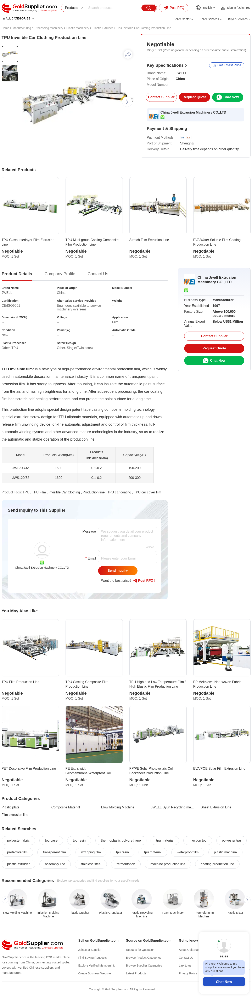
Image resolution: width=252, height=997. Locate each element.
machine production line (167, 864)
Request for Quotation (140, 949)
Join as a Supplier (89, 949)
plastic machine (225, 852)
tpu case (51, 840)
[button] (127, 102)
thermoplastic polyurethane (121, 840)
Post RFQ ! (144, 581)
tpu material (165, 840)
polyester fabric (18, 840)
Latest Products (136, 973)
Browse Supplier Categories (144, 965)
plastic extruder (18, 864)
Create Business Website (94, 973)
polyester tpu (231, 840)
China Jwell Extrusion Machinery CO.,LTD (193, 112)
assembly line (55, 864)
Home (5, 28)
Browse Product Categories (143, 957)
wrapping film (91, 852)
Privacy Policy (188, 973)
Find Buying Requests (92, 957)
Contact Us (186, 957)
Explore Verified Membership (97, 965)
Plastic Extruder (103, 28)
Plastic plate (10, 807)
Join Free (244, 7)
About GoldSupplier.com (194, 949)
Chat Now (224, 982)
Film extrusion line (15, 814)
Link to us (185, 965)
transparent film (54, 852)
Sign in (231, 7)
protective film (17, 852)
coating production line (217, 864)
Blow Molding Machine (117, 807)
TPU (26, 492)
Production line (94, 492)
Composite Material (65, 807)
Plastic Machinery (77, 28)
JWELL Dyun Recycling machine (173, 807)
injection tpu (198, 840)
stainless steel (90, 864)
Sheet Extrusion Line (216, 807)
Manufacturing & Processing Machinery (38, 28)
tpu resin (79, 840)
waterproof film (188, 852)
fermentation (126, 864)
